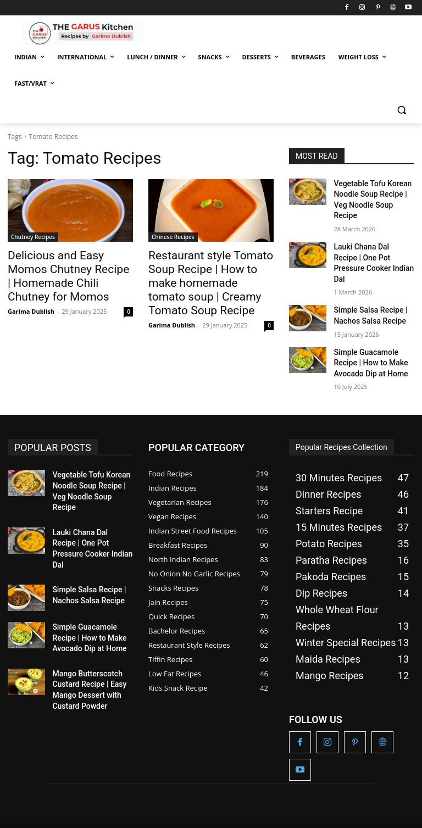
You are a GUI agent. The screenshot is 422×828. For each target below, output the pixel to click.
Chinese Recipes (173, 237)
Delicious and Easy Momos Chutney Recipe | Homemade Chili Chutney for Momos (67, 267)
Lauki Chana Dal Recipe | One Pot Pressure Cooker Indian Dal (371, 240)
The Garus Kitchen (43, 796)
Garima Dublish (31, 292)
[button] (401, 110)
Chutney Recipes (33, 237)
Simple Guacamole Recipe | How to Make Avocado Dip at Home (374, 327)
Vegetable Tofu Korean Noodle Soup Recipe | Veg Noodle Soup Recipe (371, 192)
